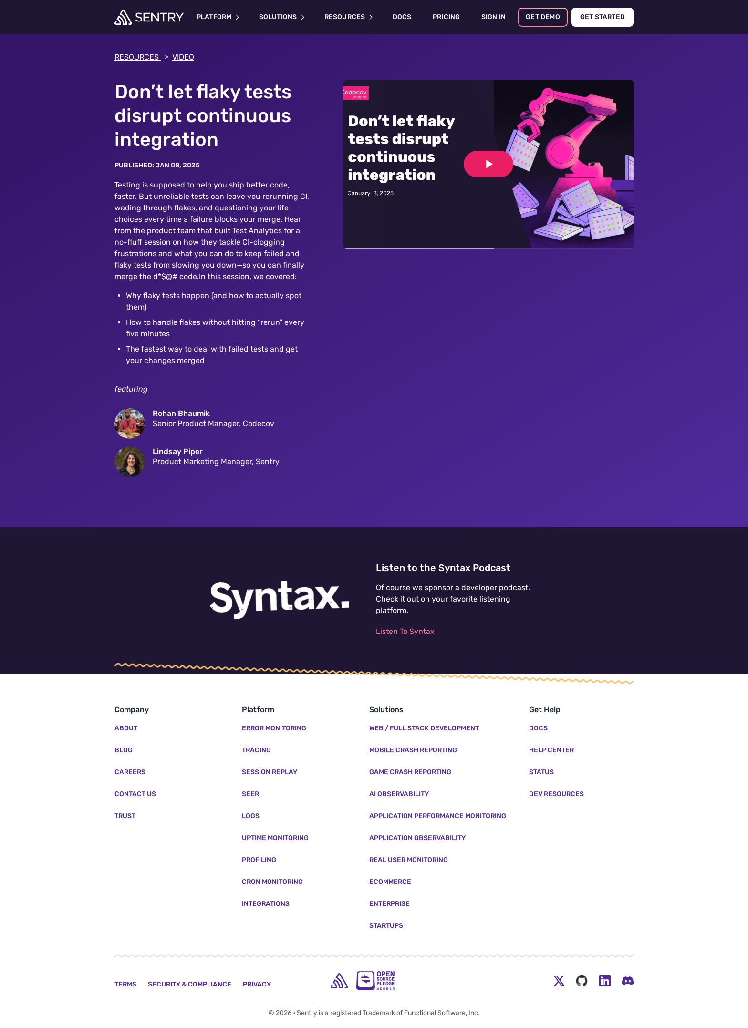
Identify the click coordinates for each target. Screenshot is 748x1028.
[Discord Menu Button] (628, 980)
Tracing (256, 750)
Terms (125, 984)
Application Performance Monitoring (437, 816)
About (125, 728)
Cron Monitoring (272, 882)
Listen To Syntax (405, 631)
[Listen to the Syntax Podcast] (279, 600)
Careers (129, 772)
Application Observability (417, 838)
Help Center (551, 750)
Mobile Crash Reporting (413, 750)
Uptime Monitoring (275, 838)
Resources (141, 57)
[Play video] (488, 164)
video (183, 57)
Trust (124, 816)
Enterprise (389, 904)
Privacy (257, 984)
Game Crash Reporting (410, 772)
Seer (250, 794)
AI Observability (399, 794)
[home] (339, 980)
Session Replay (269, 772)
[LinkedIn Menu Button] (605, 980)
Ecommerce (390, 882)
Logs (251, 816)
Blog (123, 750)
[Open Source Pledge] (375, 980)
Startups (386, 926)
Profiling (259, 860)
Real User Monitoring (408, 860)
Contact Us (135, 794)
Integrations (266, 904)
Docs (538, 728)
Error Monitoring (274, 728)
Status (541, 772)
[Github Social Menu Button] (582, 980)
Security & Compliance (189, 984)
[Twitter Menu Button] (559, 980)
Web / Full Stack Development (424, 728)
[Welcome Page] (149, 17)
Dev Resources (556, 794)
